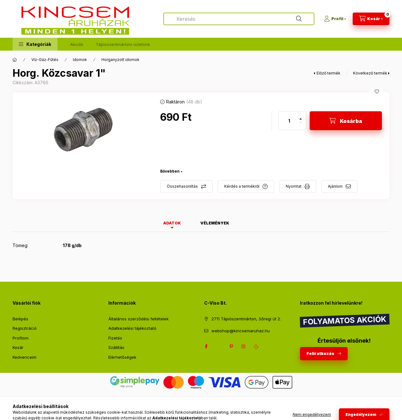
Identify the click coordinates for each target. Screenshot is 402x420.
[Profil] (335, 19)
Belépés (20, 318)
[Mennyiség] (289, 121)
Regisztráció (25, 328)
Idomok (80, 59)
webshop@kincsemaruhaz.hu (240, 330)
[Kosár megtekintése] (371, 19)
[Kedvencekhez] (377, 91)
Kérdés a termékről (241, 186)
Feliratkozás (320, 353)
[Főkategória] (15, 60)
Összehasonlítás (182, 186)
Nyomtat (294, 186)
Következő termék (370, 73)
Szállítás (116, 347)
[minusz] (300, 125)
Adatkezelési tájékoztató (132, 328)
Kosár (18, 347)
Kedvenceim (24, 357)
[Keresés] (299, 19)
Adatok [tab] (172, 223)
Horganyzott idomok (120, 59)
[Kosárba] (346, 120)
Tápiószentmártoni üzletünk (123, 44)
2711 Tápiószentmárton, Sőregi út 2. (246, 318)
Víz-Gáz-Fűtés (44, 59)
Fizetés (115, 337)
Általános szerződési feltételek (138, 318)
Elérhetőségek (122, 357)
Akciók (76, 44)
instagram (243, 346)
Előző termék (328, 73)
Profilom (21, 337)
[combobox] (238, 19)
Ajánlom (335, 186)
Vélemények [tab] (214, 223)
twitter (218, 346)
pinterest (231, 346)
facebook (206, 346)
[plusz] (300, 116)
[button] (35, 44)
